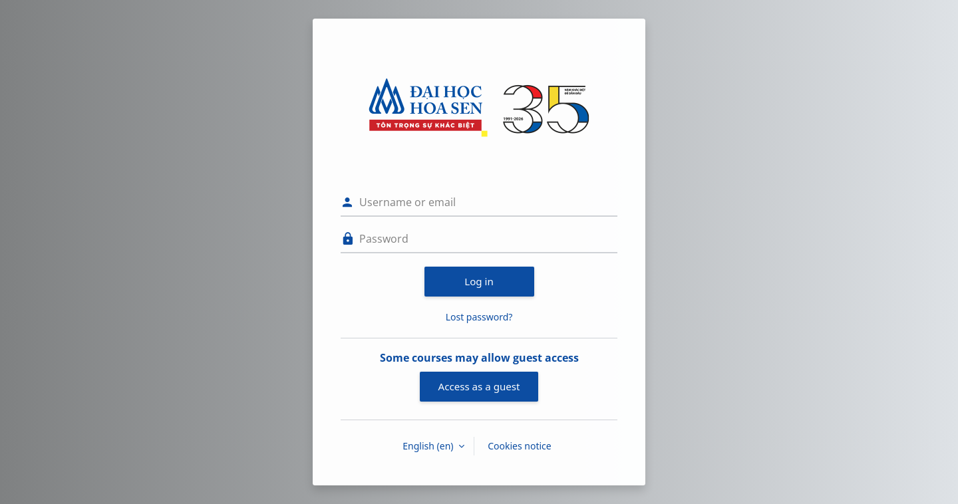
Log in (479, 281)
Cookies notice (520, 446)
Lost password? (479, 317)
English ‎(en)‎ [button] (429, 446)
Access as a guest (479, 386)
